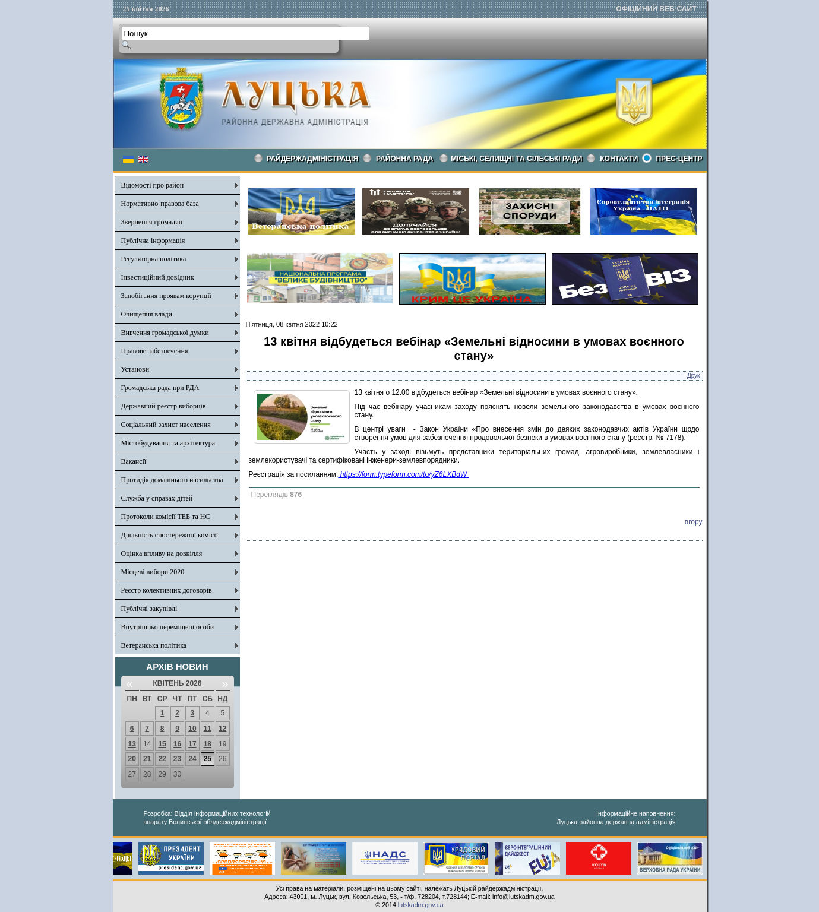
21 (147, 759)
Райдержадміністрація (313, 158)
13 (132, 744)
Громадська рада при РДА (160, 388)
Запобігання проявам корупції (166, 296)
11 (207, 728)
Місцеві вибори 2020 (153, 572)
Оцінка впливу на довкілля (162, 553)
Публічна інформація (153, 240)
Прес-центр (679, 158)
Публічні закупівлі (149, 608)
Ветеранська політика (154, 645)
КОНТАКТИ (619, 158)
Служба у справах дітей (157, 498)
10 (192, 728)
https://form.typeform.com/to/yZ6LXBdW (403, 474)
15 (162, 744)
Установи (135, 369)
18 (207, 744)
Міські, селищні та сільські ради (516, 158)
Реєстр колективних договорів (166, 590)
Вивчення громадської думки (165, 332)
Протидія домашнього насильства (172, 480)
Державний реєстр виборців (163, 406)
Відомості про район (152, 185)
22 (162, 759)
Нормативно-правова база (160, 204)
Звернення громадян (152, 222)
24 (192, 759)
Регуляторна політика (153, 259)
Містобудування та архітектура (168, 443)
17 (192, 744)
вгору (694, 522)
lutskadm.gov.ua (421, 904)
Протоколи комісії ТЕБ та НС (165, 516)
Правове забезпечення (154, 351)
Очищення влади (146, 314)
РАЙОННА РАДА (404, 158)
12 (222, 728)
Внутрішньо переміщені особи (167, 627)
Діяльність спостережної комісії (170, 535)
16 (177, 744)
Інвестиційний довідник (157, 277)
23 (177, 759)
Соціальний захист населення (166, 424)
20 (132, 759)
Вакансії (134, 461)
